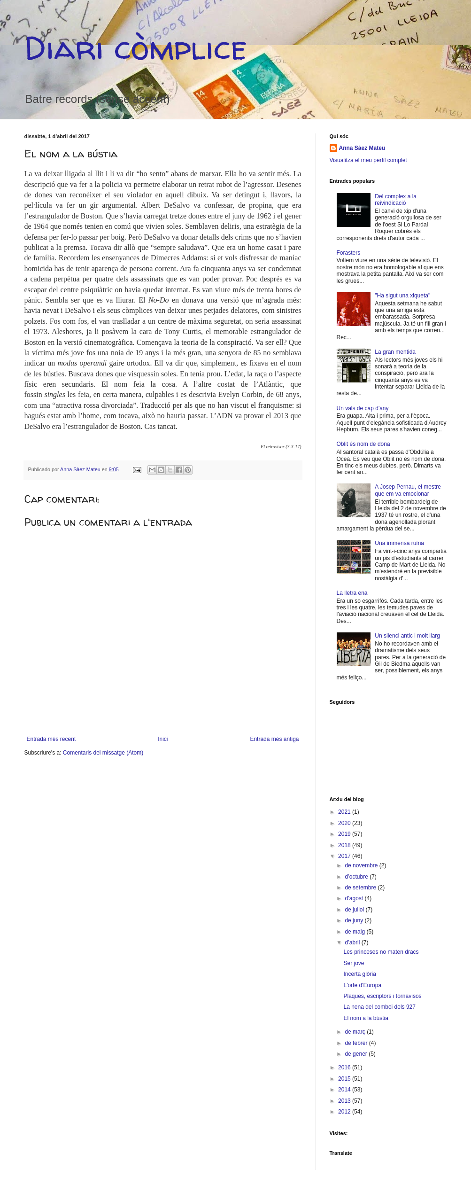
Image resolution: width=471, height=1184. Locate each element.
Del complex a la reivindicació (396, 199)
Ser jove (353, 963)
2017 (345, 856)
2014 (345, 1089)
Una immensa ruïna (399, 543)
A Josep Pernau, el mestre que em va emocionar (408, 490)
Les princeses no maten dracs (380, 952)
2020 (345, 823)
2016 (345, 1067)
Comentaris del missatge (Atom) (103, 752)
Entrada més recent (51, 739)
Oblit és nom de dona (363, 444)
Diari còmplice (135, 47)
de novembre (362, 865)
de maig (355, 931)
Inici (163, 739)
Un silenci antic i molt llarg (407, 635)
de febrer (357, 1043)
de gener (357, 1054)
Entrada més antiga (274, 739)
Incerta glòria (359, 974)
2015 (345, 1078)
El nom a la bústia (365, 1018)
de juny (354, 920)
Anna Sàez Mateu (362, 148)
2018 (345, 845)
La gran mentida (395, 352)
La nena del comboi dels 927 (379, 1007)
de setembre (361, 887)
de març (356, 1031)
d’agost (354, 898)
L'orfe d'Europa (362, 985)
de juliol (355, 909)
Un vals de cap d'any (363, 408)
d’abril (353, 942)
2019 (345, 834)
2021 (345, 812)
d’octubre (357, 876)
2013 (345, 1101)
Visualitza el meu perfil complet (368, 160)
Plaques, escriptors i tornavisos (382, 996)
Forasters (349, 252)
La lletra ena (352, 593)
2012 (345, 1111)
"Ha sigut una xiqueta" (402, 295)
